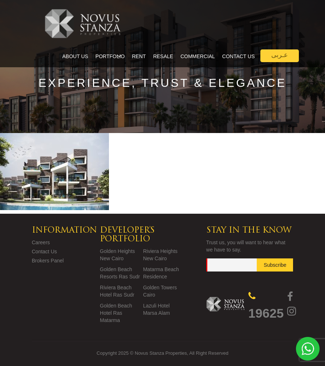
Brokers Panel (48, 261)
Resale (163, 56)
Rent (139, 56)
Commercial (197, 56)
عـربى (279, 55)
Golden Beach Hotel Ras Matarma (116, 313)
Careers (41, 242)
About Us (75, 56)
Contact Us (238, 56)
